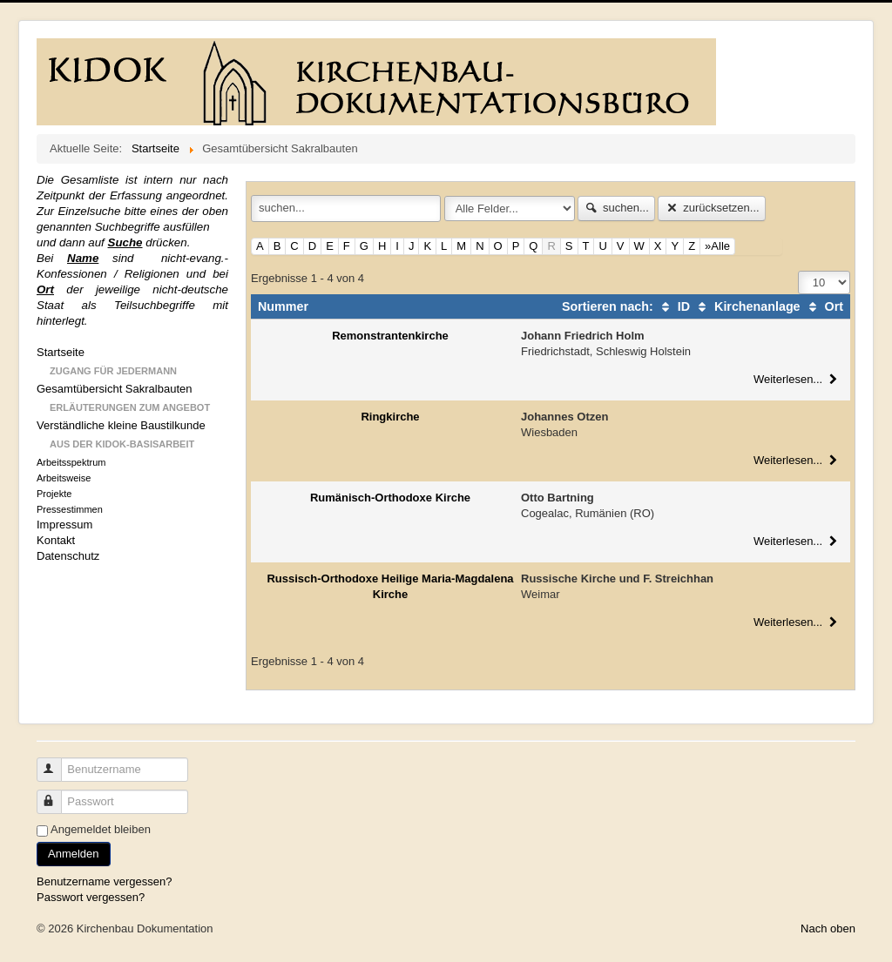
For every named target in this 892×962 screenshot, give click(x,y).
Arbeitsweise (64, 478)
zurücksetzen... (711, 207)
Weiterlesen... (797, 379)
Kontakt (56, 540)
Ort (823, 306)
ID (673, 306)
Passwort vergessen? (91, 897)
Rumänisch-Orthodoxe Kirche (390, 497)
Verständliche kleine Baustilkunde (121, 425)
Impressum (64, 524)
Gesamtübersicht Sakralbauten (114, 388)
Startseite (60, 352)
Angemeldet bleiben (101, 829)
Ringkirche (390, 416)
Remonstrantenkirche (390, 335)
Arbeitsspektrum (71, 462)
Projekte (54, 493)
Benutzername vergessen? (104, 881)
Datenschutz (68, 555)
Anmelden (73, 853)
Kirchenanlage (747, 306)
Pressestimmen (70, 509)
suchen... (616, 207)
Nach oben (828, 928)
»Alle (717, 245)
